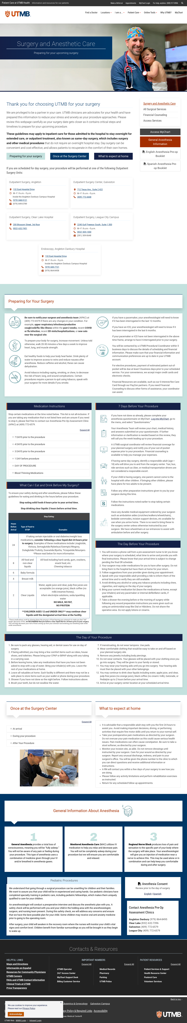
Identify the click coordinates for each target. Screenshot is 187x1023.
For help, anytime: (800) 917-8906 (165, 3)
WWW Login (21, 1020)
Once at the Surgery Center (94, 156)
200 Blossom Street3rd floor (26, 224)
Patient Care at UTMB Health (16, 2)
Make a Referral (117, 3)
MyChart (179, 12)
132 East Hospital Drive (24, 189)
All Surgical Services (154, 109)
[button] (61, 1002)
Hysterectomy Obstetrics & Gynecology (67, 1003)
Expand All (85, 430)
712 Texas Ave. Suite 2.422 (90, 189)
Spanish (157, 894)
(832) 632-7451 (20, 228)
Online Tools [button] (150, 12)
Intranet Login (35, 1020)
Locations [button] (106, 12)
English (148, 894)
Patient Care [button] (134, 12)
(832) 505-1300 (84, 232)
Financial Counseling (155, 115)
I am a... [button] (119, 12)
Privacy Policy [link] (28, 1008)
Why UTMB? (166, 12)
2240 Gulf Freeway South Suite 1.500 (94, 224)
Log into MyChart (160, 419)
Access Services (152, 120)
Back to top (176, 999)
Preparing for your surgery (26, 156)
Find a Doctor (91, 12)
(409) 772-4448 (84, 197)
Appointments (131, 3)
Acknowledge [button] (15, 1014)
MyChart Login (144, 3)
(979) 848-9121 (20, 200)
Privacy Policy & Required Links (75, 1010)
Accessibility (101, 1010)
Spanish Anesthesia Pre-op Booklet (160, 166)
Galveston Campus (100, 1003)
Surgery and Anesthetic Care (159, 103)
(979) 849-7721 (52, 267)
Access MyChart (160, 132)
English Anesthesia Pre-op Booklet (160, 154)
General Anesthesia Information (160, 142)
